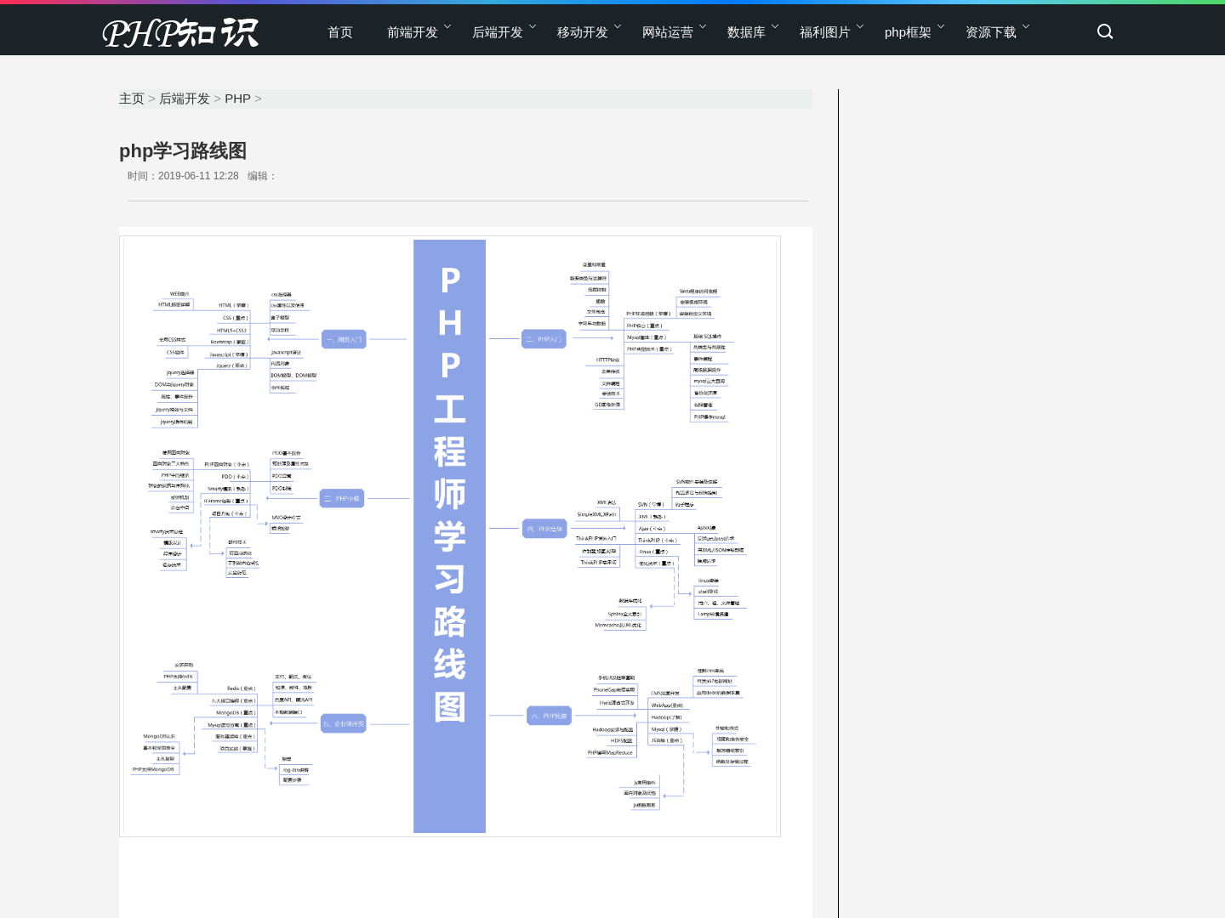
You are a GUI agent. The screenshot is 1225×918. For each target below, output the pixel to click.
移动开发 (582, 32)
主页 (132, 98)
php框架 (908, 32)
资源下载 (991, 32)
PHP (238, 98)
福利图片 (825, 32)
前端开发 (412, 32)
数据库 (746, 32)
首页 (340, 32)
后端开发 (497, 32)
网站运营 (667, 32)
